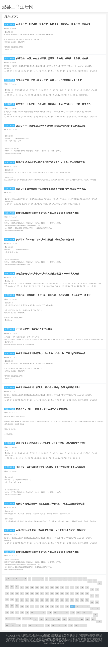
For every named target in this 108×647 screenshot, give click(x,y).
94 (97, 608)
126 (87, 619)
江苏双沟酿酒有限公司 (43, 639)
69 (67, 600)
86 (57, 606)
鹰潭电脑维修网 (82, 638)
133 (30, 625)
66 (52, 600)
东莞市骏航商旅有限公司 (27, 639)
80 (27, 606)
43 (32, 594)
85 (52, 606)
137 (53, 625)
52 (77, 594)
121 (59, 619)
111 (95, 615)
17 (94, 581)
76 (7, 606)
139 (65, 625)
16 (89, 581)
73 (87, 600)
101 (38, 613)
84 (47, 606)
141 (76, 625)
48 (57, 594)
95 (7, 612)
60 (22, 600)
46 (47, 594)
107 (72, 613)
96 (12, 612)
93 (92, 608)
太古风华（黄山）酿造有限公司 (87, 636)
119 (47, 619)
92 (87, 606)
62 (32, 600)
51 (72, 594)
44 (37, 594)
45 (42, 594)
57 (7, 600)
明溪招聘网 (52, 642)
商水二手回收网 (68, 641)
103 (49, 613)
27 (47, 587)
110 (90, 613)
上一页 (15, 579)
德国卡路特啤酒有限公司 (48, 636)
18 (99, 583)
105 (61, 613)
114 (19, 619)
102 (44, 613)
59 (17, 600)
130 (13, 625)
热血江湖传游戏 (72, 636)
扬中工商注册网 (85, 639)
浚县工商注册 (10, 24)
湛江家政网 (84, 635)
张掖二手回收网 (58, 641)
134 (36, 625)
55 (92, 596)
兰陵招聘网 (89, 641)
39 (12, 594)
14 (79, 579)
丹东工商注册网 (19, 636)
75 (97, 602)
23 (27, 587)
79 (22, 606)
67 (57, 600)
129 (7, 625)
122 (64, 619)
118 (41, 619)
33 (77, 587)
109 (84, 613)
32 (72, 587)
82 (37, 606)
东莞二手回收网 (79, 641)
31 (67, 587)
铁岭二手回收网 (47, 641)
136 (47, 625)
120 (53, 619)
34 (82, 587)
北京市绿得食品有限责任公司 (61, 639)
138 (59, 625)
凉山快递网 (92, 638)
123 (70, 619)
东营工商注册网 (50, 638)
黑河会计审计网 (61, 638)
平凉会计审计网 (20, 638)
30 (62, 587)
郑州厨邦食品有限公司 (32, 636)
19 (7, 587)
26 (42, 587)
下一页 (83, 625)
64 (42, 600)
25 (37, 587)
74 (92, 602)
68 (62, 600)
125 (82, 619)
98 (22, 612)
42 (27, 594)
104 (55, 613)
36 (92, 589)
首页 (7, 579)
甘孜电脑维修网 (13, 639)
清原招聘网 (60, 642)
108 (78, 613)
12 (69, 579)
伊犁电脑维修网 (36, 641)
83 (42, 606)
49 (62, 594)
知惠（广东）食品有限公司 (21, 641)
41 (22, 594)
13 (74, 579)
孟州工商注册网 (93, 635)
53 (82, 594)
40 (17, 594)
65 (47, 600)
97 (17, 612)
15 (84, 579)
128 (99, 621)
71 (77, 600)
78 (17, 606)
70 (72, 600)
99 (27, 613)
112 (7, 619)
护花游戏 (66, 635)
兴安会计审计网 (39, 638)
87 (62, 606)
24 (32, 587)
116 (30, 619)
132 (24, 625)
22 (22, 587)
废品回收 (60, 635)
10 (59, 579)
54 (87, 594)
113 (13, 619)
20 (12, 587)
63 (37, 600)
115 (24, 619)
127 (93, 619)
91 (82, 606)
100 (32, 613)
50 (67, 594)
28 (52, 587)
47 (52, 594)
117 (36, 619)
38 (7, 593)
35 (87, 587)
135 (42, 625)
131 (19, 625)
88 (67, 606)
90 (77, 606)
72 (82, 600)
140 (70, 625)
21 (17, 587)
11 (64, 579)
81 (32, 606)
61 (27, 600)
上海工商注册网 (72, 638)
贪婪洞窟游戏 (75, 639)
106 (67, 613)
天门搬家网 (30, 638)
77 (12, 606)
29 (57, 587)
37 (97, 589)
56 (97, 596)
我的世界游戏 (61, 636)
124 (76, 619)
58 (12, 600)
